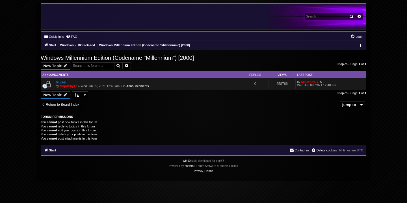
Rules (61, 82)
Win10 (186, 160)
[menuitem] (71, 36)
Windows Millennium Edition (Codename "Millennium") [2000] (117, 58)
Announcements (137, 86)
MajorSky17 (68, 86)
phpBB (189, 165)
